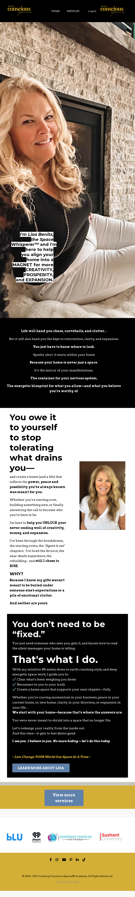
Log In (92, 11)
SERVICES (73, 11)
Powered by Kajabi (67, 887)
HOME (55, 11)
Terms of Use (78, 873)
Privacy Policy (57, 873)
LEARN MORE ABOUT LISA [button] (41, 774)
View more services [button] (64, 804)
